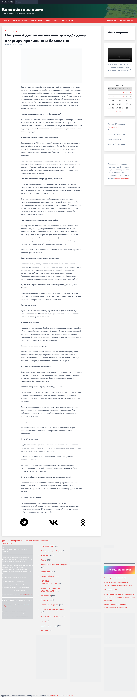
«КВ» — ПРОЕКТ (36, 20)
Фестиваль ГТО (110, 589)
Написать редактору (126, 20)
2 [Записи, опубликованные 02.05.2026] (126, 92)
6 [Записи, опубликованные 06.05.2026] (116, 96)
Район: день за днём (20, 20)
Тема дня (44, 630)
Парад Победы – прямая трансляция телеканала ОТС (116, 606)
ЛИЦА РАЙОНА (51, 20)
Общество (45, 600)
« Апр (118, 111)
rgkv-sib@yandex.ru (26, 595)
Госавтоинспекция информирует (54, 564)
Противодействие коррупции (52, 609)
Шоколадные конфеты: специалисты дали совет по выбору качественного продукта (119, 597)
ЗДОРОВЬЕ (45, 571)
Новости (6, 20)
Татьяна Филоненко (122, 178)
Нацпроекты (46, 595)
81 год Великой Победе (50, 550)
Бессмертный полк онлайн (115, 577)
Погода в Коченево (115, 126)
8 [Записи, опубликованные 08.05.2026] (123, 96)
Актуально (45, 555)
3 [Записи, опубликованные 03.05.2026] (130, 92)
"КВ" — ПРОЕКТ (47, 546)
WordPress (53, 695)
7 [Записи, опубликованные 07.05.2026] (120, 96)
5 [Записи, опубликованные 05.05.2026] (113, 96)
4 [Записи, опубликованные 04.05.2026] (109, 96)
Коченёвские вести (22, 9)
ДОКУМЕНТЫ (111, 20)
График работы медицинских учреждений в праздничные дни (118, 584)
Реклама (44, 621)
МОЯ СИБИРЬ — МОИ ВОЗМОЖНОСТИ (50, 589)
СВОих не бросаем (67, 20)
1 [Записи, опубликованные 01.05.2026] (123, 92)
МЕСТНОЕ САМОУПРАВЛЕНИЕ (49, 582)
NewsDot (69, 695)
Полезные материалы (13, 31)
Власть (43, 559)
